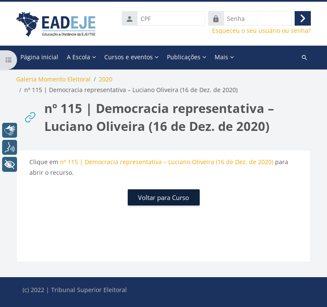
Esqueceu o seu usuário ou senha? (261, 31)
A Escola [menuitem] (78, 57)
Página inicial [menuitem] (39, 57)
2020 (105, 79)
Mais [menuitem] (221, 57)
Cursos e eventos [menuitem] (128, 57)
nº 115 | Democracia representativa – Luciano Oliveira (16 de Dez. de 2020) (166, 162)
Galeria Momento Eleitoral (53, 79)
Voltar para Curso (163, 197)
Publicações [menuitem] (184, 57)
